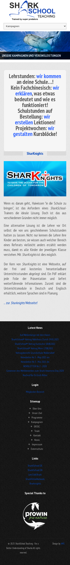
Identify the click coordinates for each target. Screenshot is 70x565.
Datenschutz (37, 449)
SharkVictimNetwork (35, 479)
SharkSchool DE (35, 465)
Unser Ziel (37, 413)
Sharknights (35, 483)
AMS (62, 543)
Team (37, 431)
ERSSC (37, 426)
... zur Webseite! (21, 303)
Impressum (37, 444)
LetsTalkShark (35, 474)
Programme (37, 417)
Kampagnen (37, 422)
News (37, 440)
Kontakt (37, 435)
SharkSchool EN (35, 470)
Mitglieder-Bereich (35, 391)
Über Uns (37, 408)
